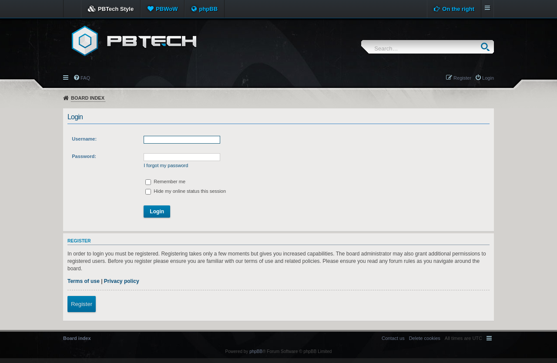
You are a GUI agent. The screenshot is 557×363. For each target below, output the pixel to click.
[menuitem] (424, 338)
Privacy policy (121, 281)
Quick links (66, 77)
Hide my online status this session (185, 191)
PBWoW (167, 9)
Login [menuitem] (488, 78)
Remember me (165, 181)
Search (487, 47)
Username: (84, 138)
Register (81, 304)
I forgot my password (166, 165)
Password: (84, 156)
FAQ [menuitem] (85, 78)
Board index (87, 98)
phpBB (208, 9)
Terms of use (83, 281)
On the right (458, 9)
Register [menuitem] (462, 78)
